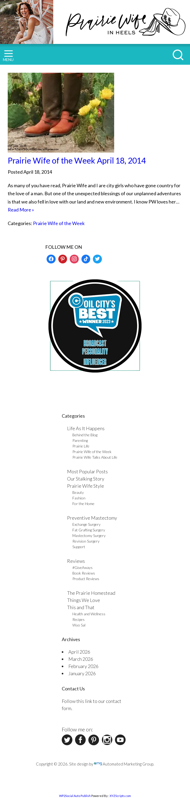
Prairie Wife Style (85, 486)
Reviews (76, 561)
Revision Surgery (86, 541)
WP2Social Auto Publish (75, 795)
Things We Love (83, 600)
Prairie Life (80, 446)
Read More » (21, 210)
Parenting (80, 440)
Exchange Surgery (86, 524)
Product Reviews (85, 578)
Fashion (78, 498)
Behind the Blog (84, 435)
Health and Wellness (88, 614)
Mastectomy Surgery (89, 535)
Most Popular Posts (87, 471)
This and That (80, 607)
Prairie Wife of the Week (59, 223)
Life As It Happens (86, 428)
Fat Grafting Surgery (88, 530)
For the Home (83, 503)
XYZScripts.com (120, 795)
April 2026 (79, 652)
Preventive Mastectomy (92, 518)
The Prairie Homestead (91, 593)
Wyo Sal (78, 625)
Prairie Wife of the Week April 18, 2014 (77, 160)
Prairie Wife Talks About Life (94, 457)
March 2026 (80, 659)
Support (78, 546)
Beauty (78, 492)
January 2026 (82, 673)
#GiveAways (82, 567)
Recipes (78, 619)
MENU (8, 56)
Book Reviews (83, 573)
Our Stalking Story (85, 479)
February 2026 (83, 666)
